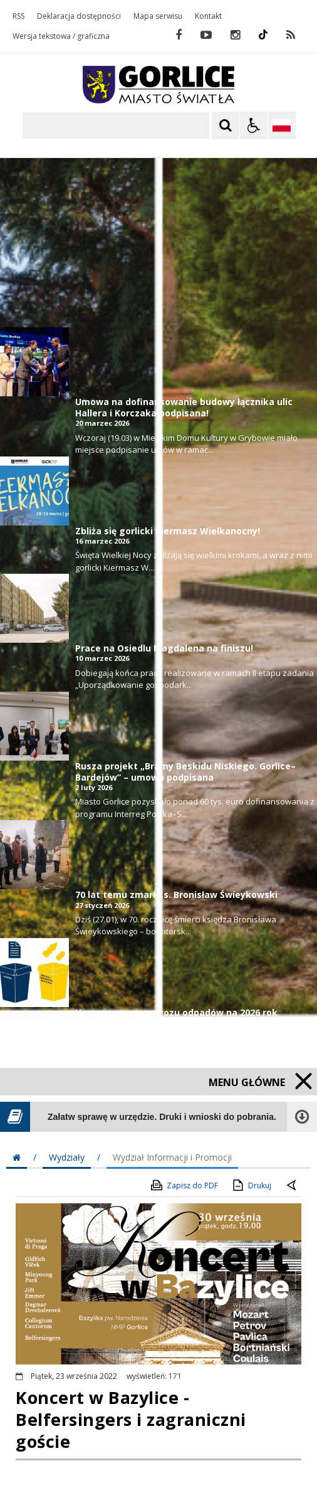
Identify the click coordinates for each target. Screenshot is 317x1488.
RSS (18, 16)
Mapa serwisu (157, 16)
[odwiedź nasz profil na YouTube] (206, 35)
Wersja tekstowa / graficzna (61, 36)
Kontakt (208, 16)
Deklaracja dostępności (79, 16)
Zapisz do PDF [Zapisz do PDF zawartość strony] (183, 1185)
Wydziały (67, 1157)
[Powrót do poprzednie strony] (292, 1185)
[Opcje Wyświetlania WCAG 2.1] (254, 125)
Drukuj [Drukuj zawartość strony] (251, 1185)
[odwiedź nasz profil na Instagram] (235, 35)
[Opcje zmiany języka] (282, 125)
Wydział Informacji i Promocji (172, 1157)
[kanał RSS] (290, 35)
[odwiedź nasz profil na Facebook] (178, 35)
